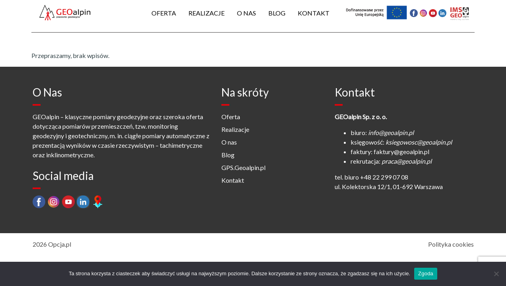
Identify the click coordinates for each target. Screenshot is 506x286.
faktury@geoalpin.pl (401, 151)
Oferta (163, 13)
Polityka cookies (451, 244)
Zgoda (425, 273)
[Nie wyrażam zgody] (496, 274)
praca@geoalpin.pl (407, 161)
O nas (246, 13)
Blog (276, 13)
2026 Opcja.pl (52, 244)
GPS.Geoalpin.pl (243, 167)
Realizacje (206, 13)
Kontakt (314, 13)
